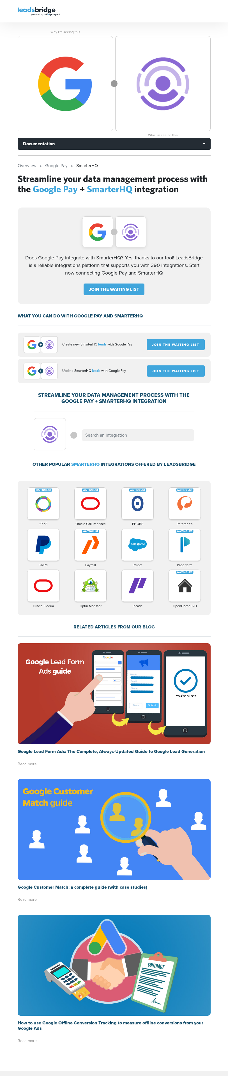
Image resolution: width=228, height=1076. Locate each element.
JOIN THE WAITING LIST (114, 289)
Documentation (39, 143)
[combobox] (138, 435)
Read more (27, 764)
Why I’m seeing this (65, 32)
